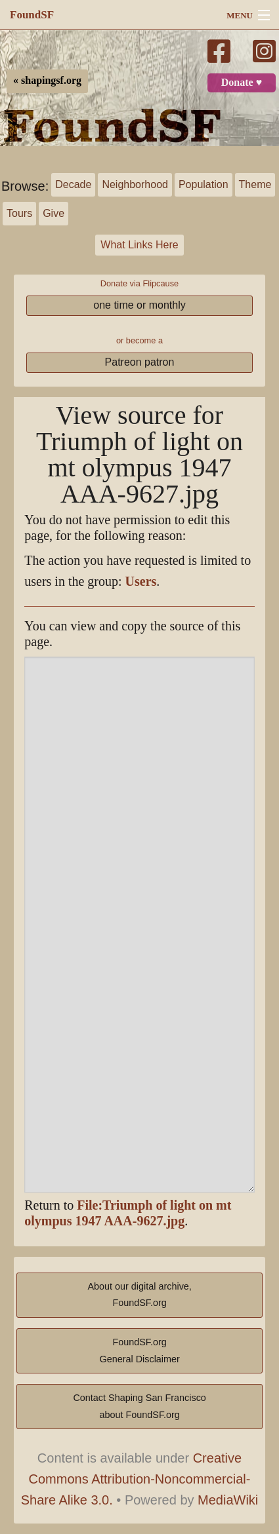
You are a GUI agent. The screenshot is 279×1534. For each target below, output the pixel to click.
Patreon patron (140, 362)
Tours (19, 213)
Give (53, 213)
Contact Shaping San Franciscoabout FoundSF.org (139, 1406)
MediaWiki (228, 1500)
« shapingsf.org (47, 80)
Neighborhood (135, 184)
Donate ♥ (241, 82)
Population (203, 184)
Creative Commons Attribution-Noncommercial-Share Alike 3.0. (136, 1479)
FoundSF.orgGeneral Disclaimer (139, 1350)
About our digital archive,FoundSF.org (139, 1295)
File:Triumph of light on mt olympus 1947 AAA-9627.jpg (127, 1213)
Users (141, 581)
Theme (255, 184)
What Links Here (139, 244)
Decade (73, 184)
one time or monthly (139, 305)
